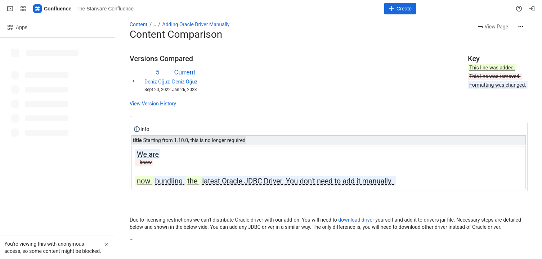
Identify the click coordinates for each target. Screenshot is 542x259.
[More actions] (521, 26)
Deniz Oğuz (157, 82)
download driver (356, 220)
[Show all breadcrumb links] (154, 24)
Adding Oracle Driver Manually (196, 24)
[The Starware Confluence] (52, 8)
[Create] (400, 8)
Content (138, 24)
